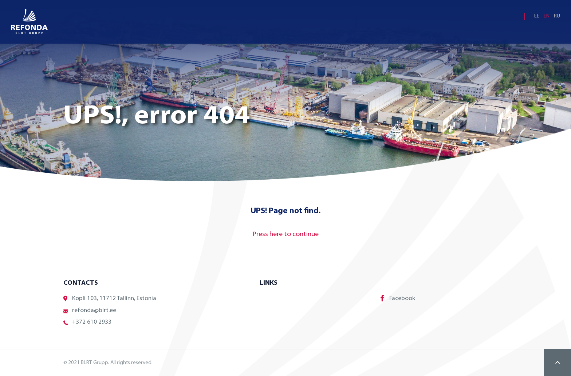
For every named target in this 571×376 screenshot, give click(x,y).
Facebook (398, 298)
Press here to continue (286, 234)
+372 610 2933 (87, 322)
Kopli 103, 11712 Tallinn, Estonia (109, 298)
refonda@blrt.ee (89, 310)
